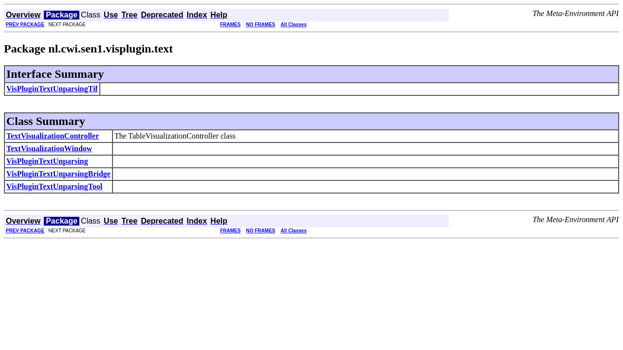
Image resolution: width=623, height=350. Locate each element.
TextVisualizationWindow (49, 148)
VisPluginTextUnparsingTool (54, 186)
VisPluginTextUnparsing (47, 161)
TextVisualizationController (52, 136)
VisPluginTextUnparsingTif (52, 89)
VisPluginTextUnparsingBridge (58, 174)
